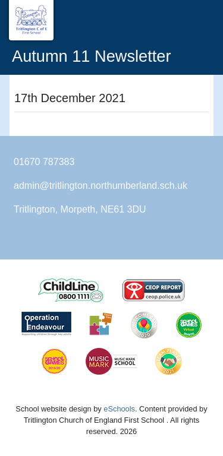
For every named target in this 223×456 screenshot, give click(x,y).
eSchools (119, 408)
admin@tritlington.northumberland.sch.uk (100, 185)
